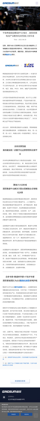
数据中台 (9, 54)
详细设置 (13, 414)
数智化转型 (25, 281)
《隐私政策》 (25, 411)
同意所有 (26, 414)
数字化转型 (18, 287)
